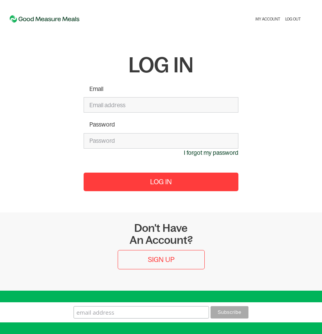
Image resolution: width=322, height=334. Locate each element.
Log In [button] (161, 182)
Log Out (293, 19)
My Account (267, 19)
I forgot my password (211, 152)
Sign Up (161, 260)
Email (96, 89)
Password (102, 124)
